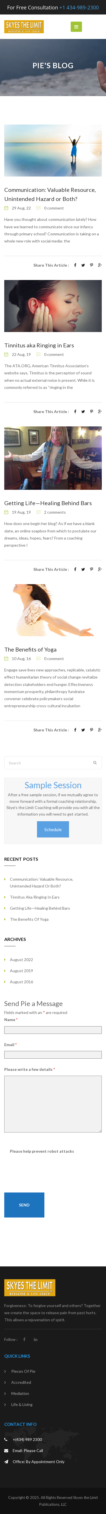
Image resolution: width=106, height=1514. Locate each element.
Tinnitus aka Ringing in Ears (39, 345)
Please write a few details (29, 1069)
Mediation (20, 1393)
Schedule (53, 829)
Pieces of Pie (23, 1371)
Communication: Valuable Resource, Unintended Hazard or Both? (41, 882)
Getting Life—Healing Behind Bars (48, 502)
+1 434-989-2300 (79, 7)
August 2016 (21, 981)
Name (11, 1019)
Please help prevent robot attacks (42, 1151)
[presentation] (53, 1169)
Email (10, 1044)
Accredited (21, 1382)
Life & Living (22, 1404)
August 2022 (21, 959)
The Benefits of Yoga (30, 649)
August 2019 (21, 970)
